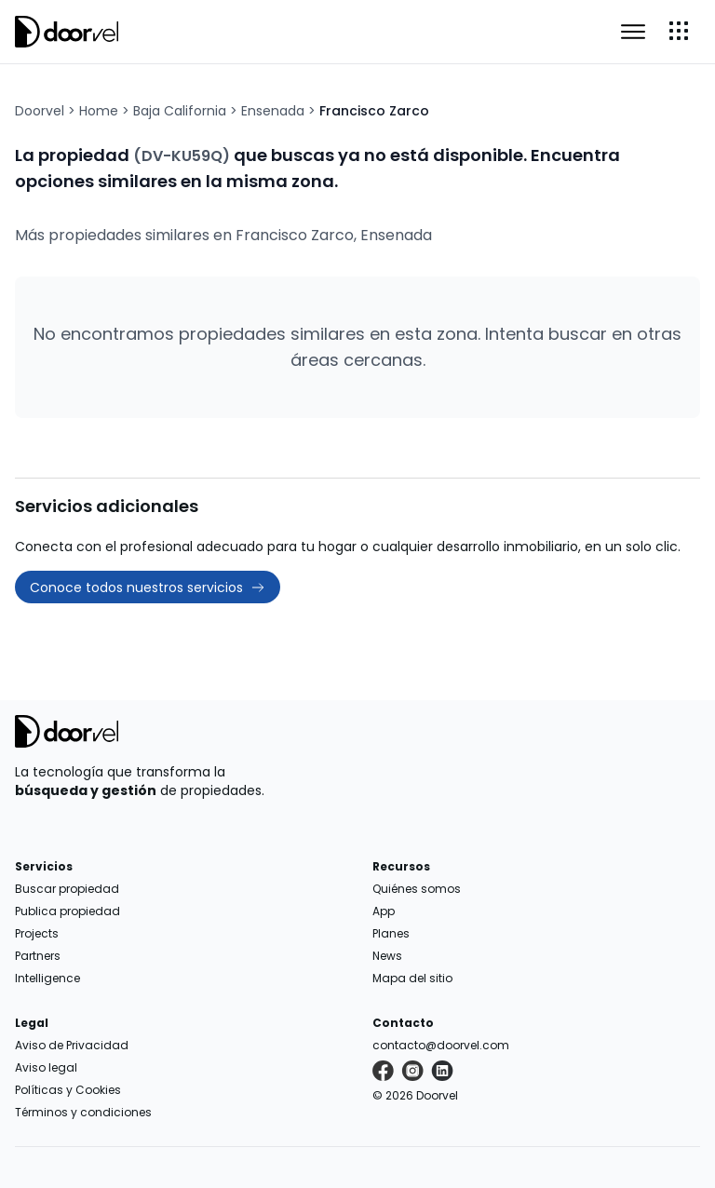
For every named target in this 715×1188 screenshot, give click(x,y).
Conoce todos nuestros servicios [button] (147, 587)
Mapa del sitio (412, 978)
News (387, 956)
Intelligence (47, 978)
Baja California (179, 110)
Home (98, 110)
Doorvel (39, 110)
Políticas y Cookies (68, 1090)
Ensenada (272, 110)
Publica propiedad (67, 911)
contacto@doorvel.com (440, 1045)
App (383, 911)
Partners (38, 956)
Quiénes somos (416, 889)
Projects (37, 933)
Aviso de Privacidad (71, 1045)
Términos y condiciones (83, 1112)
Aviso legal (46, 1067)
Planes (391, 933)
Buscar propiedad (67, 889)
